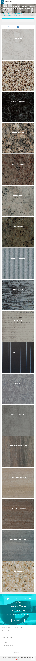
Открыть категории (18, 20)
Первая (10, 26)
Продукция (10, 13)
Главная (4, 13)
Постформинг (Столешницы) (10, 15)
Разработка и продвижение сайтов (26, 657)
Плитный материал (19, 13)
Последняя (25, 26)
